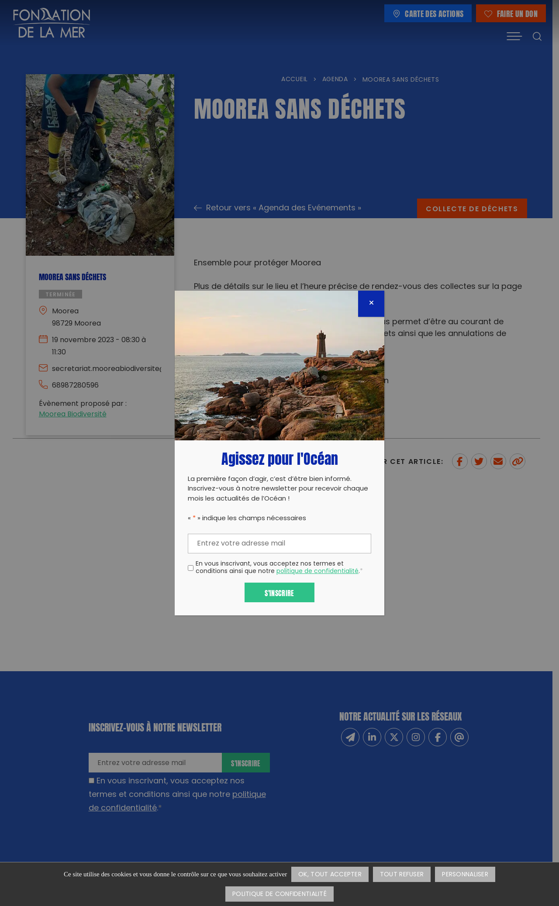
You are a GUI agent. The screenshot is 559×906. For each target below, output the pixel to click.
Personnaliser (465, 875)
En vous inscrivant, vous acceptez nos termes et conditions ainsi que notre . (279, 568)
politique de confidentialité (317, 571)
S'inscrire (279, 592)
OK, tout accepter (330, 875)
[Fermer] (371, 304)
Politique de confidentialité (279, 894)
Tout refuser (402, 875)
